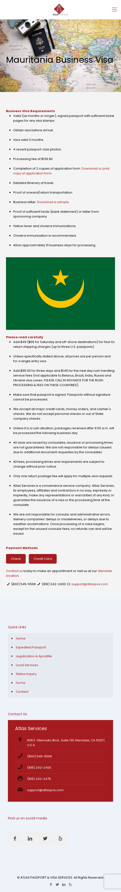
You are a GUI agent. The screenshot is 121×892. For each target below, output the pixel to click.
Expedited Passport (31, 647)
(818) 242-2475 (39, 779)
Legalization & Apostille (34, 656)
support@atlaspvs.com (90, 584)
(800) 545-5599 (23, 584)
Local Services (27, 665)
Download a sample (53, 202)
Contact (22, 691)
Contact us (14, 571)
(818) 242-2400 (54, 584)
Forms (20, 682)
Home (20, 638)
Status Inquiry (26, 674)
